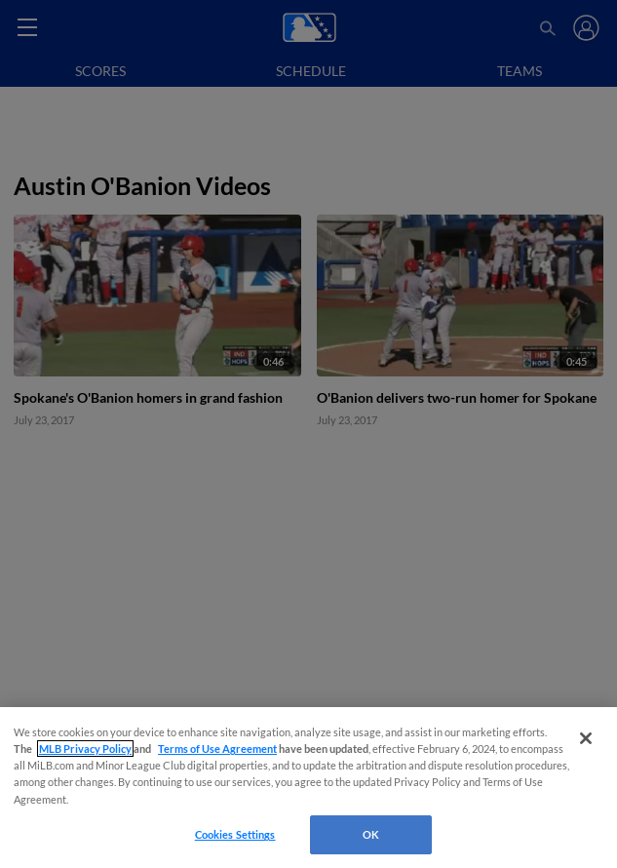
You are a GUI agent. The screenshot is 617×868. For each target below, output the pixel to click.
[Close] (585, 738)
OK (371, 834)
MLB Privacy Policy (85, 748)
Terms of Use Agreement (217, 748)
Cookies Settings (235, 834)
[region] (308, 787)
